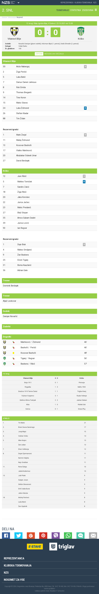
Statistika (75, 10)
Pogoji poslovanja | (89, 586)
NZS (94, 3)
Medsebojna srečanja (54, 54)
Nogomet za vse (14, 579)
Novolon (61, 591)
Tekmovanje (62, 10)
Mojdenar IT (53, 591)
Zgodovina (87, 10)
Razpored (19, 17)
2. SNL (7, 10)
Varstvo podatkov (49, 588)
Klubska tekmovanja (83, 3)
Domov (4, 17)
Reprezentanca (67, 3)
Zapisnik (39, 54)
